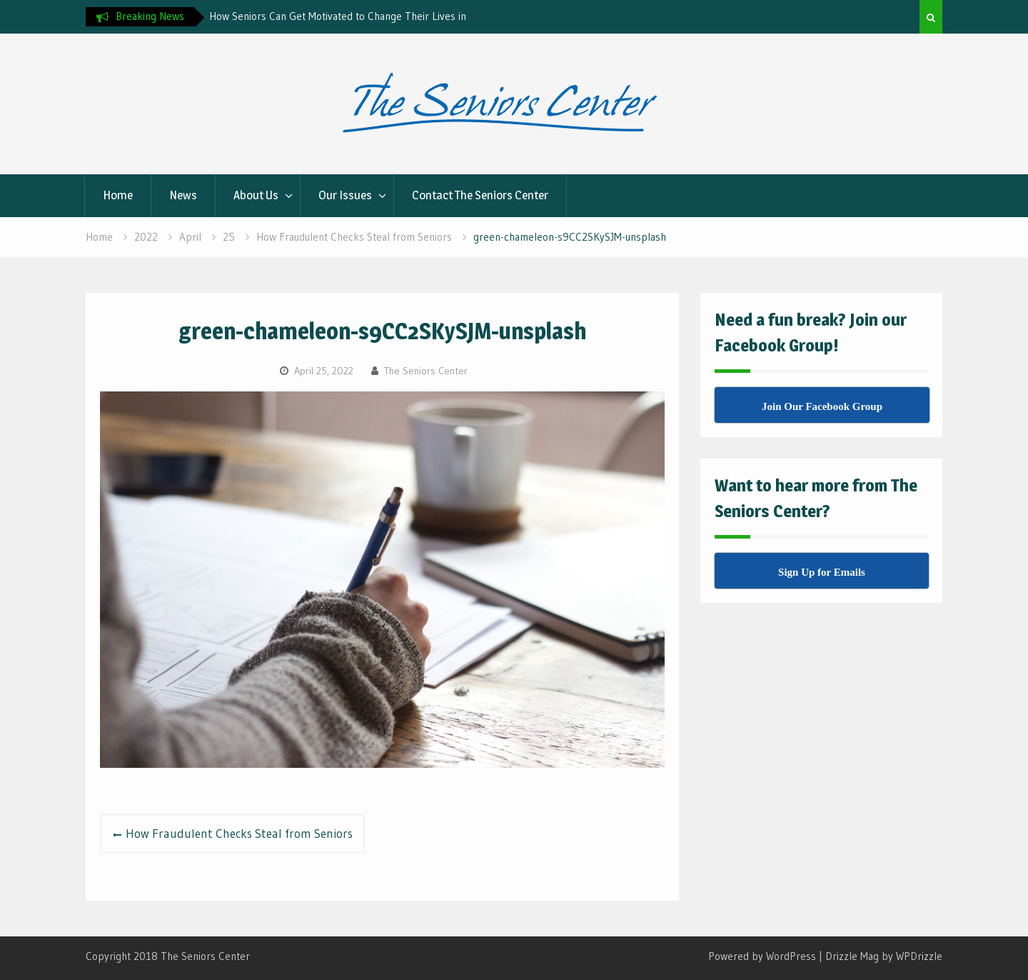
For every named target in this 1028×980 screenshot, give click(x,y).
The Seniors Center (426, 370)
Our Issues (345, 195)
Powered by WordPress (762, 956)
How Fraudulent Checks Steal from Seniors (239, 833)
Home (118, 195)
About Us (255, 195)
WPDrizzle (919, 956)
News (183, 195)
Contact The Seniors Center (480, 195)
